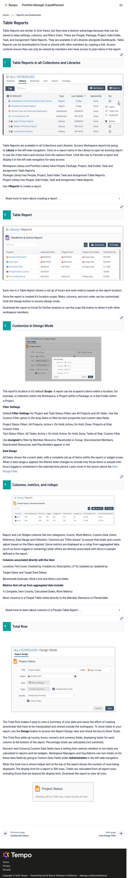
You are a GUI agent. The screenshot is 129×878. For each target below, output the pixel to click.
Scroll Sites (47, 875)
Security (7, 869)
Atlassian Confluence (66, 875)
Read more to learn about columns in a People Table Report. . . (43, 610)
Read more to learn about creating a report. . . (33, 198)
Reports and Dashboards (28, 15)
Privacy (6, 866)
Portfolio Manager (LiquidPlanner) (43, 5)
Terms (6, 862)
